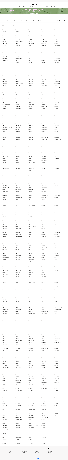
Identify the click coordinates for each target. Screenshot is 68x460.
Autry (56, 56)
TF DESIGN (5, 405)
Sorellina (43, 352)
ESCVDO (30, 146)
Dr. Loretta (43, 131)
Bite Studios (31, 83)
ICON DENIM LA (5, 197)
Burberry (56, 75)
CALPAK (4, 102)
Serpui (17, 352)
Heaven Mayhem (18, 185)
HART (4, 189)
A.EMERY (4, 35)
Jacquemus (4, 205)
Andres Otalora (44, 41)
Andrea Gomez (44, 37)
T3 (3, 388)
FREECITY (43, 162)
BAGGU (4, 79)
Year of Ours (5, 439)
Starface (43, 369)
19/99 (17, 29)
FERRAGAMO (18, 156)
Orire (43, 299)
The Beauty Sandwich (19, 390)
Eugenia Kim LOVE (45, 146)
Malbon (4, 266)
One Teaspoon (31, 299)
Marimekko (18, 259)
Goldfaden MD (18, 175)
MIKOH (43, 253)
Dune (56, 127)
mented (30, 268)
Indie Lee (4, 201)
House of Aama (44, 183)
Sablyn (4, 350)
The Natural (31, 390)
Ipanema (30, 195)
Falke (4, 158)
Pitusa (30, 305)
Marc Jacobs (5, 278)
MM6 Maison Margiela (45, 268)
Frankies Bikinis (44, 158)
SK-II (30, 361)
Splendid (43, 357)
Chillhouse (17, 117)
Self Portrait (18, 348)
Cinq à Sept (31, 108)
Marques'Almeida (18, 268)
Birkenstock (31, 79)
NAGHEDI (4, 284)
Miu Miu (43, 266)
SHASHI (17, 361)
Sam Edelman (5, 365)
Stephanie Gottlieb (45, 382)
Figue (17, 160)
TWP (56, 405)
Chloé (30, 100)
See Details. (37, 13)
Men (6, 18)
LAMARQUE (5, 243)
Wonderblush (44, 425)
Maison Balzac (5, 261)
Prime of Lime (44, 315)
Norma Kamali (57, 284)
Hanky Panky (5, 185)
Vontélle (43, 419)
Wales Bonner (5, 427)
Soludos (30, 382)
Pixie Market (31, 307)
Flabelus (17, 162)
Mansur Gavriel (5, 274)
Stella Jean (43, 376)
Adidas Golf (5, 54)
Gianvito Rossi (18, 170)
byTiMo (56, 92)
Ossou (56, 297)
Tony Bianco (44, 405)
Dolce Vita (30, 133)
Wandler (17, 423)
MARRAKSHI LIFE (18, 270)
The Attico (17, 388)
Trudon (56, 399)
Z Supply (43, 443)
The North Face (31, 392)
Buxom (56, 79)
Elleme (17, 141)
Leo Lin (30, 236)
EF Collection (5, 141)
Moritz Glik (57, 255)
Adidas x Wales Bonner (6, 56)
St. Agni (43, 365)
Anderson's (44, 35)
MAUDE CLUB (31, 253)
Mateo (17, 278)
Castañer (17, 104)
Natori (17, 282)
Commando (44, 102)
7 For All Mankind (44, 29)
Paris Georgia (5, 313)
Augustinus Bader (57, 52)
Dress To (56, 123)
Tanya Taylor (5, 397)
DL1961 (30, 129)
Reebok (17, 336)
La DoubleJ (4, 238)
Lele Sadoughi (18, 247)
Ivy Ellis (56, 197)
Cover (56, 110)
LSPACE (56, 238)
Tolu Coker (43, 399)
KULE (56, 224)
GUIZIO (43, 175)
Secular (4, 384)
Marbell (4, 276)
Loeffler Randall (57, 232)
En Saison (30, 141)
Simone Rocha (31, 350)
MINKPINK (43, 255)
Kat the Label (18, 224)
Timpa (43, 392)
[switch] (2, 29)
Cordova (43, 115)
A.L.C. (4, 37)
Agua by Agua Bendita (19, 41)
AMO (30, 58)
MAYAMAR (30, 255)
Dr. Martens (44, 133)
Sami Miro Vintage (6, 367)
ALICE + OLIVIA (18, 64)
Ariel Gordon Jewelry (58, 35)
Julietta (56, 207)
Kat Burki (17, 222)
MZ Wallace (57, 270)
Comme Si (43, 104)
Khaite (30, 222)
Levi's (30, 247)
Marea (17, 253)
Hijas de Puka (31, 183)
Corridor (43, 117)
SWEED (56, 380)
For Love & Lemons (32, 162)
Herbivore (17, 191)
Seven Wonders (18, 357)
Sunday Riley (57, 363)
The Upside (31, 401)
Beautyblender (18, 81)
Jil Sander (30, 216)
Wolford (43, 423)
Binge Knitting (31, 75)
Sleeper (30, 369)
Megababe (30, 261)
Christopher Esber (31, 102)
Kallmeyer (4, 224)
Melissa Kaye (31, 266)
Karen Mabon (5, 226)
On (29, 297)
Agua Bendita (18, 39)
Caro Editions (5, 115)
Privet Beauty (44, 320)
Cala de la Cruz (5, 98)
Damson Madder (5, 125)
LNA (43, 249)
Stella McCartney (44, 378)
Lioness (43, 238)
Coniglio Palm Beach (45, 110)
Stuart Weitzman (57, 357)
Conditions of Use (35, 458)
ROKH (43, 340)
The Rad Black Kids (32, 397)
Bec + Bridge (18, 85)
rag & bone (4, 334)
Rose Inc (56, 329)
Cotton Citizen (57, 102)
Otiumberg (56, 299)
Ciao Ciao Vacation (32, 104)
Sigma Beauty (18, 378)
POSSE (30, 320)
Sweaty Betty (57, 378)
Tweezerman (57, 403)
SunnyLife (56, 367)
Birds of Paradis (31, 77)
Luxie (56, 247)
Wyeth (43, 429)
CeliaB (17, 110)
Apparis (43, 62)
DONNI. (43, 123)
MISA (43, 257)
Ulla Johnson (18, 409)
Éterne (43, 141)
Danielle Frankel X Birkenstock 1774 (8, 127)
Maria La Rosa (18, 257)
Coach (43, 100)
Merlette (30, 270)
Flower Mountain (31, 156)
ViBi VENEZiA (31, 415)
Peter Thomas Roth (19, 315)
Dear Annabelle (18, 123)
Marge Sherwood (18, 255)
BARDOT (4, 92)
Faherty (4, 152)
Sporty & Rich (44, 361)
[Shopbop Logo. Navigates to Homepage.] (34, 4)
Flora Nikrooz (31, 152)
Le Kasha (17, 245)
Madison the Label (6, 257)
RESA (17, 344)
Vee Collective (5, 419)
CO (42, 98)
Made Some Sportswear (6, 253)
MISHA (43, 261)
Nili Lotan (43, 282)
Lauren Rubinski (18, 234)
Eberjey (4, 139)
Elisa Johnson (18, 137)
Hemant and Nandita (19, 189)
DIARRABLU (31, 125)
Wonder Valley (44, 427)
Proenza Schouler (57, 305)
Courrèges (56, 106)
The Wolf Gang (31, 403)
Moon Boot (44, 278)
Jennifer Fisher (18, 214)
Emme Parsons (18, 146)
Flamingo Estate (18, 164)
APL (43, 58)
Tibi (43, 390)
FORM (30, 164)
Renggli (17, 342)
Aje (16, 47)
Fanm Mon (4, 160)
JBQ (16, 205)
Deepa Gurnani (18, 125)
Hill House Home (31, 185)
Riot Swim (30, 336)
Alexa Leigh (18, 54)
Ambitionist (31, 52)
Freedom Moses (44, 164)
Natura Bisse (18, 284)
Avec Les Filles (57, 58)
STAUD (43, 374)
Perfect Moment (18, 307)
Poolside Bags (31, 315)
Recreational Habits (19, 334)
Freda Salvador (44, 160)
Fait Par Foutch (5, 156)
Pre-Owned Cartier (45, 311)
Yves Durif (30, 439)
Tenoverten (4, 401)
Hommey (30, 191)
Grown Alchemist (44, 168)
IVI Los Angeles (57, 195)
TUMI (56, 401)
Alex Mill (17, 62)
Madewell (4, 255)
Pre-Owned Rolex (44, 313)
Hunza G (56, 185)
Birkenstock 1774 (31, 81)
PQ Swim (43, 307)
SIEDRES (17, 376)
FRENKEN (56, 154)
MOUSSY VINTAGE (58, 261)
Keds (17, 226)
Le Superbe (31, 245)
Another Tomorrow (45, 54)
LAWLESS (17, 238)
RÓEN (43, 336)
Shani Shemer (18, 359)
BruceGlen (43, 92)
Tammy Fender (5, 390)
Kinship (43, 222)
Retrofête (30, 329)
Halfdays (4, 183)
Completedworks (44, 108)
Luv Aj (56, 243)
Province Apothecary (58, 309)
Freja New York (57, 152)
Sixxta (30, 357)
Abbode (4, 45)
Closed (30, 117)
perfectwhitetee (18, 309)
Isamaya (43, 199)
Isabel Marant (31, 201)
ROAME (43, 329)
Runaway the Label (58, 342)
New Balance (31, 284)
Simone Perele (31, 348)
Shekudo (17, 365)
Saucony (4, 374)
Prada (43, 309)
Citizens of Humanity (32, 110)
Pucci (56, 311)
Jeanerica (17, 207)
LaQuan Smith (5, 245)
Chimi (30, 98)
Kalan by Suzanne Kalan (6, 222)
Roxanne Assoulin (57, 338)
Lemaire (30, 232)
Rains (4, 342)
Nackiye (4, 282)
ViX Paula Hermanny (45, 417)
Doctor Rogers (31, 131)
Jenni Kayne (31, 207)
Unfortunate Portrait (32, 409)
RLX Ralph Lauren (31, 340)
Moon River (57, 253)
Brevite (43, 83)
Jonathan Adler (44, 216)
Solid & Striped (31, 378)
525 (29, 31)
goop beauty (31, 170)
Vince (30, 419)
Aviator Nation (57, 60)
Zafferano (4, 443)
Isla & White (44, 201)
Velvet (17, 415)
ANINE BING (44, 43)
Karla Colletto (5, 228)
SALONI (4, 361)
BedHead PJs (18, 87)
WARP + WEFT (18, 427)
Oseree (43, 301)
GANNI (4, 170)
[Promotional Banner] (34, 11)
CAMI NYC (4, 108)
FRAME (43, 152)
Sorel (43, 350)
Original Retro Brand (45, 297)
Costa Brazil (57, 100)
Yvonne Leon (44, 437)
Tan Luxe (4, 392)
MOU (56, 259)
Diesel (30, 127)
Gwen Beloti (57, 168)
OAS (4, 297)
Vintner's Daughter (45, 413)
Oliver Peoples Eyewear (19, 301)
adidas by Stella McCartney (7, 52)
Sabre (4, 352)
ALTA (30, 45)
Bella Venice (18, 92)
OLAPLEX (17, 297)
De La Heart (18, 127)
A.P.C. (4, 39)
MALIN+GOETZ (5, 270)
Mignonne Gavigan (32, 278)
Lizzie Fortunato (44, 247)
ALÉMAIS (17, 52)
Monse (43, 272)
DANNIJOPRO (5, 129)
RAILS (4, 340)
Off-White (4, 299)
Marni (17, 266)
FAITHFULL (5, 154)
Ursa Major (44, 409)
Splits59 (43, 359)
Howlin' (43, 189)
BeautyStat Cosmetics (19, 83)
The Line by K (18, 403)
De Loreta (17, 129)
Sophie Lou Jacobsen (45, 348)
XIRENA (4, 433)
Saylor (4, 378)
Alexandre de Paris (19, 58)
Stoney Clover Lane (58, 352)
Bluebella (30, 92)
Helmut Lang (18, 187)
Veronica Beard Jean (19, 419)
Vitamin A (43, 415)
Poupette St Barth (44, 305)
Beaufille (17, 79)
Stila (43, 384)
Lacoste (4, 236)
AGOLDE (17, 37)
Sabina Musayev (5, 348)
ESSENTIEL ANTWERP (45, 137)
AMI (30, 56)
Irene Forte (30, 197)
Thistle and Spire (44, 388)
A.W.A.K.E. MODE (5, 43)
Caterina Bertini (18, 106)
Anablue (30, 62)
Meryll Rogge (31, 272)
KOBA (56, 220)
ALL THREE (31, 37)
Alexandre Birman (18, 56)
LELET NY (17, 249)
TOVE (56, 392)
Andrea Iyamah (44, 39)
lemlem (30, 234)
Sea (3, 382)
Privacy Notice (30, 458)
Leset (30, 238)
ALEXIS (17, 60)
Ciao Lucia (30, 106)
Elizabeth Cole (18, 139)
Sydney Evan (57, 382)
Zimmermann (18, 443)
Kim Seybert (44, 220)
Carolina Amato (5, 117)
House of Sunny (44, 187)
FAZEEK (17, 152)
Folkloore (30, 160)
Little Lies (43, 245)
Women (3, 18)
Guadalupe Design (45, 170)
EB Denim (4, 137)
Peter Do (17, 313)
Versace (30, 413)
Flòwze (30, 158)
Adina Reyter (5, 58)
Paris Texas (5, 315)
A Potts (43, 60)
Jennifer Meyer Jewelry (19, 216)
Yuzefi (30, 437)
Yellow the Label (18, 437)
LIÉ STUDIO (31, 249)
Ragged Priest (5, 336)
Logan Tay (56, 234)
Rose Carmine (44, 344)
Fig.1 (17, 158)
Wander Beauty (5, 429)
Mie (29, 276)
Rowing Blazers (57, 336)
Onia (30, 301)
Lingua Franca (44, 236)
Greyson (30, 175)
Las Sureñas (5, 249)
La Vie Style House (19, 236)
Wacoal (4, 423)
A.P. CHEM (4, 41)
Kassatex (17, 220)
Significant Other (18, 380)
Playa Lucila (31, 311)
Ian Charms (5, 195)
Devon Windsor (31, 123)
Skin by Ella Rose (31, 365)
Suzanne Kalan (57, 374)
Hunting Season (57, 183)
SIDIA (17, 374)
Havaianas (17, 183)
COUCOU (56, 104)
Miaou (30, 274)
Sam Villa (4, 369)
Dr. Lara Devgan (44, 129)
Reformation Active (19, 340)
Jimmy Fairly (44, 205)
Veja (17, 413)
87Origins (43, 31)
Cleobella (30, 115)
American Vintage (31, 54)
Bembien (17, 94)
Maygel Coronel (31, 257)
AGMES (17, 35)
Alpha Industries (31, 43)
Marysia (17, 274)
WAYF (17, 429)
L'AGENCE (4, 232)
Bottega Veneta (44, 77)
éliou (4, 146)
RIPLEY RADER (31, 338)
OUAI (56, 301)
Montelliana (44, 276)
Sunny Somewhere (58, 369)
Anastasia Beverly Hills (32, 64)
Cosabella (56, 98)
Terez (4, 403)
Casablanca (18, 102)
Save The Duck (5, 376)
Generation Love (5, 175)
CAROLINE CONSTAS (19, 100)
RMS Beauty (31, 342)
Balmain (4, 85)
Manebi (4, 272)
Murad (56, 266)
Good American (31, 168)
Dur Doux (56, 131)
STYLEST (56, 361)
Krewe (56, 222)
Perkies (17, 311)
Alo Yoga (30, 41)
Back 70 (4, 75)
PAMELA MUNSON (6, 309)
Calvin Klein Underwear (6, 104)
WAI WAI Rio (5, 425)
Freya (56, 156)
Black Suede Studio (32, 87)
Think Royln (31, 405)
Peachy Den (5, 320)
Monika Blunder (44, 270)
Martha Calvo (18, 272)
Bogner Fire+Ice (31, 94)
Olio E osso (18, 299)
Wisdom (30, 429)
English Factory (31, 139)
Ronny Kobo (44, 342)
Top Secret (56, 388)
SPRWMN (43, 363)
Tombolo (43, 401)
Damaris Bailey (5, 123)
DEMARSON (18, 131)
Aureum (56, 54)
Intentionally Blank (19, 197)
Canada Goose (5, 110)
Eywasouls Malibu (58, 139)
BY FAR (56, 85)
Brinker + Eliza (44, 85)
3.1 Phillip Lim (18, 31)
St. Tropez (43, 367)
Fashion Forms (5, 164)
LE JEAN (17, 243)
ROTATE (56, 334)
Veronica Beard (18, 417)
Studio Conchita (57, 359)
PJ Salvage (30, 309)
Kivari (43, 226)
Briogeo (43, 87)
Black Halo (30, 85)
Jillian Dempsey (31, 214)
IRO (29, 199)
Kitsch (43, 224)
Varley (4, 417)
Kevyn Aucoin (31, 220)
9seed (56, 29)
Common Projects (44, 106)
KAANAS (4, 220)
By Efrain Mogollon (58, 83)
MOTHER (56, 257)
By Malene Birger (57, 87)
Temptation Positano (6, 399)
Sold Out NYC (31, 376)
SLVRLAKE (30, 374)
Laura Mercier (18, 232)
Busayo (56, 77)
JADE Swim (5, 207)
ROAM (30, 344)
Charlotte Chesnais (19, 115)
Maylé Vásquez (31, 259)
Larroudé (4, 247)
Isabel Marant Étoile (45, 195)
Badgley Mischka (5, 77)
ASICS (56, 39)
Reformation (18, 338)
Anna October (44, 45)
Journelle (56, 205)
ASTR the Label (57, 45)
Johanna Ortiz (44, 214)
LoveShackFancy (57, 236)
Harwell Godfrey (5, 191)
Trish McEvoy (57, 397)
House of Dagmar (44, 185)
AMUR (30, 60)
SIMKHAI (17, 384)
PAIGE (4, 305)
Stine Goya (57, 350)
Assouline (56, 43)
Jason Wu (4, 216)
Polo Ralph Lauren (32, 313)
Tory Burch (56, 390)
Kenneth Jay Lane (18, 228)
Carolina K (17, 98)
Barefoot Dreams (5, 94)
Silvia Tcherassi (18, 382)
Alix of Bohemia (31, 35)
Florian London (31, 154)
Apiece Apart (44, 56)
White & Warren (31, 427)
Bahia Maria (5, 81)
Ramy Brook (5, 344)
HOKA (30, 187)
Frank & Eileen (44, 156)
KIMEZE (30, 228)
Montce (43, 274)
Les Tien (30, 243)
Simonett (30, 352)
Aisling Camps (18, 45)
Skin (30, 363)
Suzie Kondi (57, 376)
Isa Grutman (44, 197)
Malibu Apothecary (6, 268)
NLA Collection (44, 284)
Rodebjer (43, 334)
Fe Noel (17, 154)
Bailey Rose (5, 83)
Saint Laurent (5, 357)
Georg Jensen (18, 168)
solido (30, 380)
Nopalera (56, 282)
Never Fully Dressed (32, 282)
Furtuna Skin (57, 158)
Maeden (4, 259)
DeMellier (17, 133)
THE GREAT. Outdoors (19, 399)
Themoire (30, 388)
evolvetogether (57, 137)
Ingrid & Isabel (18, 195)
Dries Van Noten (57, 125)
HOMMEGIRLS (31, 189)
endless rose (31, 137)
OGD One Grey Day (6, 301)
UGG (4, 409)
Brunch (43, 94)
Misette (43, 259)
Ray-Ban (17, 329)
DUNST (56, 129)
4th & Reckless (31, 29)
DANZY (4, 131)
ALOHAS (30, 39)
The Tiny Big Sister (32, 399)
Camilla (4, 106)
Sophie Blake (31, 384)
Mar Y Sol (17, 276)
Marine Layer (18, 261)
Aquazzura (43, 64)
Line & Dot (43, 234)
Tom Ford (43, 403)
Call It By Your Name (6, 100)
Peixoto (17, 305)
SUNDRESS (57, 365)
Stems (43, 380)
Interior (17, 199)
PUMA (56, 313)
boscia (43, 75)
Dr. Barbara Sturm (45, 125)
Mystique (56, 268)
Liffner (43, 232)
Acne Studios (5, 47)
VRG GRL (56, 413)
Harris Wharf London (6, 187)
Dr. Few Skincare (44, 127)
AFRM (4, 64)
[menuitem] (13, 4)
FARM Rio (4, 162)
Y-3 (3, 437)
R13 (3, 329)
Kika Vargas (31, 224)
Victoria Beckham (31, 417)
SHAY (17, 363)
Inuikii (17, 201)
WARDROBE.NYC (18, 425)
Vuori (56, 415)
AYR (56, 64)
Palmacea (4, 307)
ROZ (56, 340)
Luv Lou (56, 245)
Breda (43, 81)
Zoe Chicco (31, 443)
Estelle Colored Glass (45, 139)
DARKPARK (5, 133)
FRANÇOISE (44, 154)
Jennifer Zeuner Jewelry (32, 205)
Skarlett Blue (31, 359)
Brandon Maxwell (44, 79)
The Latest (17, 401)
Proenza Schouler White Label (59, 307)
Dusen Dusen (57, 133)
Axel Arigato (57, 62)
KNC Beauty (44, 228)
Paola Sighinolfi (5, 311)
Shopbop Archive (18, 367)
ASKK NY (56, 41)
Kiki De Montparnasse (32, 226)
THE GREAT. (18, 397)
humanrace (44, 191)
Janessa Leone (5, 214)
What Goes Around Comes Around (34, 425)
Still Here (56, 348)
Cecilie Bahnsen (18, 108)
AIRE (17, 43)
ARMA (56, 37)
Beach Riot (17, 77)
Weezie (30, 423)
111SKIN (4, 31)
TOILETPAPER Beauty (45, 397)
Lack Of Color (5, 234)
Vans (4, 415)
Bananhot (4, 87)
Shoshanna (18, 369)
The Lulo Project (18, 405)
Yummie (17, 439)
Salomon (4, 359)
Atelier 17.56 (57, 47)
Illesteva (4, 199)
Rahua (4, 338)
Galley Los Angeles (6, 168)
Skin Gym (30, 367)
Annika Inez (44, 47)
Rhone (30, 334)
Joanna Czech (44, 207)
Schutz (4, 380)
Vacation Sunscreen (6, 413)
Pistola (17, 320)
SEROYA (17, 350)
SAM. (4, 363)
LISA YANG (44, 243)
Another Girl (44, 52)
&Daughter (4, 29)
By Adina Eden (57, 81)
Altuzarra (30, 47)
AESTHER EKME (5, 60)
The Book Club (18, 392)
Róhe (43, 338)
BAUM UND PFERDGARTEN (20, 75)
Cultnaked (56, 115)
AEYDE (4, 62)
